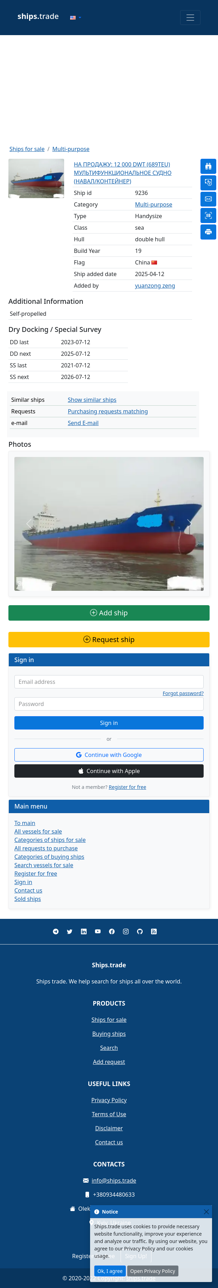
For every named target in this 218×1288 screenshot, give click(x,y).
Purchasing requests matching (108, 411)
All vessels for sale (38, 831)
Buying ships (109, 1034)
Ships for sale (27, 149)
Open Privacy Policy (152, 1271)
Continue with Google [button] (109, 755)
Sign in (109, 723)
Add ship (109, 612)
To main (24, 823)
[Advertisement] (109, 90)
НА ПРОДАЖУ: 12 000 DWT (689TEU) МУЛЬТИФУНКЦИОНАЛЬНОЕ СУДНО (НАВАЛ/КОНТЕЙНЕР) (123, 173)
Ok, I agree (110, 1271)
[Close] (206, 1211)
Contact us (28, 890)
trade (38, 16)
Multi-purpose (70, 149)
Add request (109, 1062)
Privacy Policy (109, 1100)
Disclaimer (109, 1128)
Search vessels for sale (43, 865)
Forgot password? (183, 693)
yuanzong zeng (155, 285)
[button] (75, 18)
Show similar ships (92, 400)
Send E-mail (83, 423)
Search (109, 1048)
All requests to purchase (46, 848)
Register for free (127, 787)
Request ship (109, 639)
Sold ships (27, 899)
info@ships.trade (114, 1180)
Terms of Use (109, 1114)
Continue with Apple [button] (109, 771)
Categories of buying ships (49, 857)
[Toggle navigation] (190, 17)
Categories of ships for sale (50, 840)
